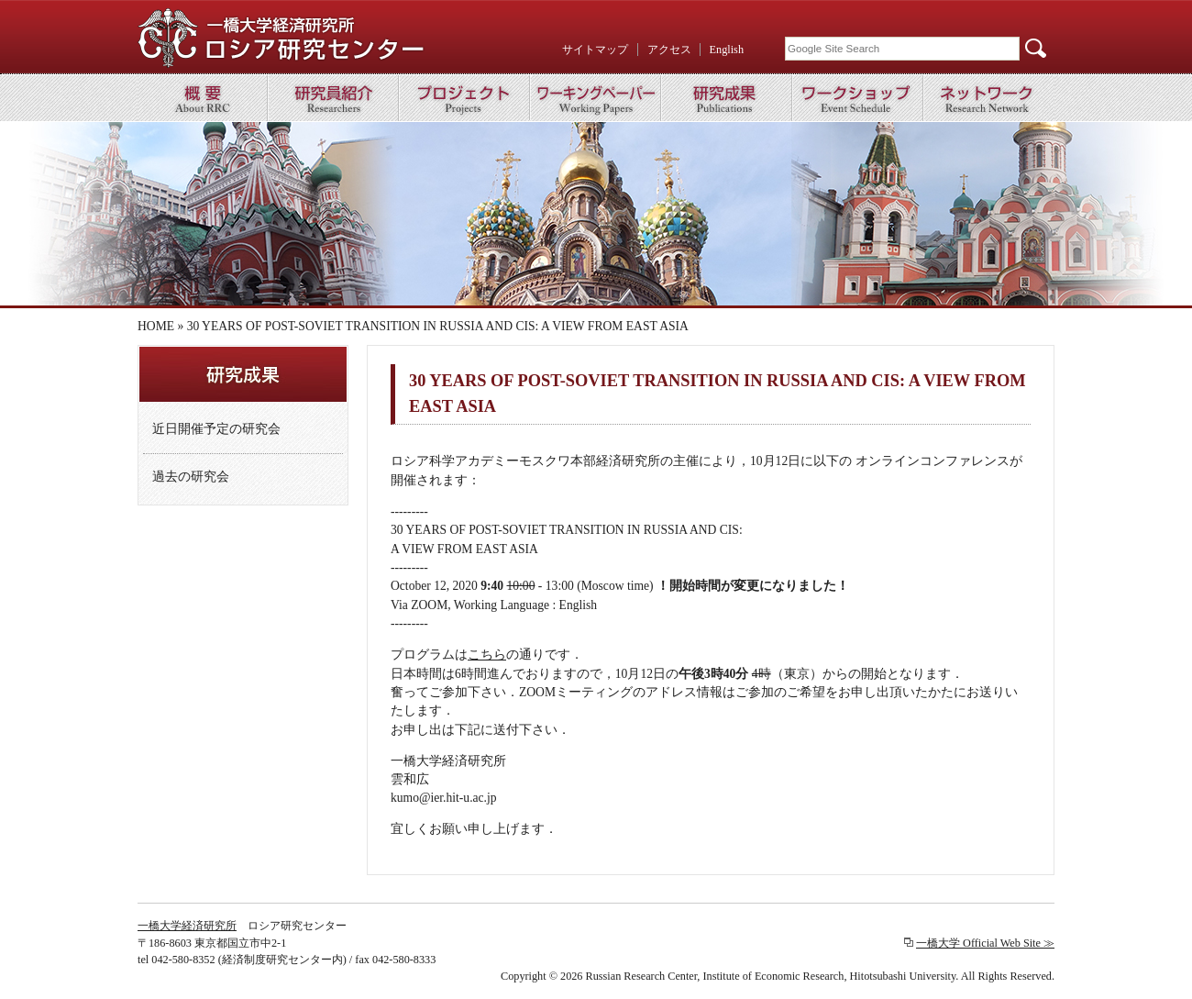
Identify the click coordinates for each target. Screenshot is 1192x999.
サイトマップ (595, 49)
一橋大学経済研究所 (187, 925)
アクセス (669, 49)
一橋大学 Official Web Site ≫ (985, 943)
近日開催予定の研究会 (216, 429)
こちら (487, 654)
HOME (156, 326)
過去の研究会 (190, 476)
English (727, 49)
